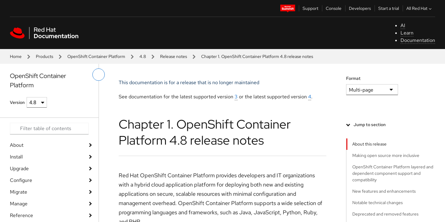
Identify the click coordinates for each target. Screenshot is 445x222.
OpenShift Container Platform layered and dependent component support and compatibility (392, 173)
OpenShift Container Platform (96, 56)
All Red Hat (419, 8)
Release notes (173, 56)
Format (353, 78)
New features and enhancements (384, 191)
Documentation (417, 40)
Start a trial (388, 8)
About (16, 145)
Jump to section (370, 124)
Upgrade (19, 168)
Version (17, 102)
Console (333, 8)
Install (16, 157)
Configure (21, 180)
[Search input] (49, 128)
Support (310, 8)
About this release (369, 144)
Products (44, 56)
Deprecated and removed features (385, 214)
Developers (360, 8)
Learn (406, 33)
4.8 (142, 56)
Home (16, 56)
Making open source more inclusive (385, 155)
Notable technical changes (377, 202)
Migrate (18, 192)
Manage (19, 203)
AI (402, 25)
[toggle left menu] (98, 74)
